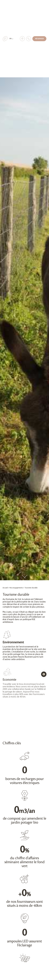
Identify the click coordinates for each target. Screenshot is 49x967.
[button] (5, 38)
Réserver (39, 38)
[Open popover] (43, 674)
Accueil (5, 588)
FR (10, 38)
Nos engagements (16, 588)
